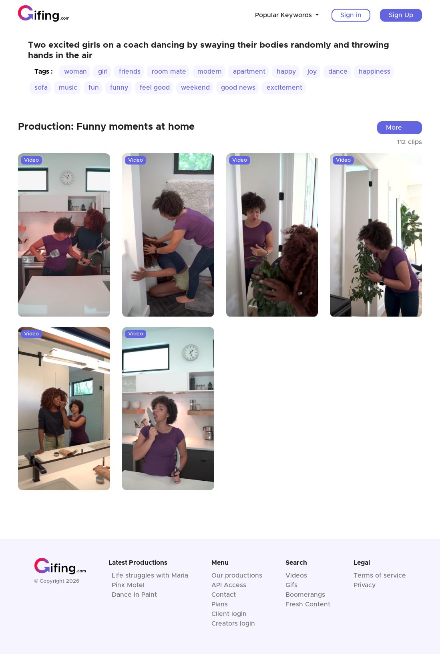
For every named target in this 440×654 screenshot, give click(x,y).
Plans (219, 604)
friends (130, 71)
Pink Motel (128, 585)
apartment (249, 71)
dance (338, 71)
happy (286, 71)
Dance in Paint (134, 595)
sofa (41, 87)
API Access (228, 585)
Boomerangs (305, 595)
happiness (374, 71)
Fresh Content (307, 604)
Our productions (236, 575)
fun (93, 87)
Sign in (351, 15)
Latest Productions (137, 563)
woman (75, 71)
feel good (155, 87)
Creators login (233, 623)
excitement (284, 87)
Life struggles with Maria (150, 575)
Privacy (365, 585)
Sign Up (401, 15)
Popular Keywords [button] (284, 15)
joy (312, 71)
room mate (169, 71)
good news (238, 87)
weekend (195, 87)
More (394, 127)
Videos (296, 575)
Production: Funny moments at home (106, 127)
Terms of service (380, 575)
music (68, 87)
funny (119, 87)
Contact (223, 595)
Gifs (291, 585)
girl (103, 71)
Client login (229, 614)
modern (209, 71)
